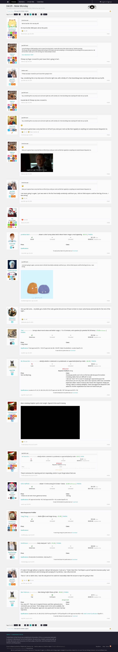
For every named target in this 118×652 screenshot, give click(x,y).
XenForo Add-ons (38, 646)
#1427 (108, 201)
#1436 (108, 504)
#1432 (108, 353)
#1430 (108, 300)
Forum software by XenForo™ (19, 646)
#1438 (108, 562)
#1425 (108, 135)
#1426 (108, 174)
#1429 (108, 253)
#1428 (108, 222)
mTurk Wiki (30, 2)
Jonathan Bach (25, 234)
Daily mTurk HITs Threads (19, 8)
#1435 (108, 475)
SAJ (12, 218)
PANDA (90, 234)
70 (25, 14)
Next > (45, 14)
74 (35, 14)
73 (33, 14)
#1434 (108, 444)
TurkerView (75, 250)
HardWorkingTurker (12, 270)
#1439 (108, 583)
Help (104, 646)
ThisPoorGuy (35, 8)
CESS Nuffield (25, 484)
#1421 (108, 33)
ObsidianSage (12, 552)
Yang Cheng (24, 516)
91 (41, 14)
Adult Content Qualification (90, 613)
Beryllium (98, 646)
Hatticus (12, 54)
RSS (110, 646)
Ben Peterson (25, 592)
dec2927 (12, 339)
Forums (14, 2)
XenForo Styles (48, 646)
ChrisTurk (12, 126)
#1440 (108, 618)
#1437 (108, 535)
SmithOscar (24, 543)
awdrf (12, 493)
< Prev (15, 14)
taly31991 (12, 370)
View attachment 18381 (27, 55)
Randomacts (12, 29)
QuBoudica (12, 318)
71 (27, 14)
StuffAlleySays (12, 521)
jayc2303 (12, 79)
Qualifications (24, 248)
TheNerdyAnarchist (12, 412)
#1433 (108, 395)
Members (22, 2)
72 (30, 14)
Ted (22, 330)
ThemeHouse (29, 648)
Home (8, 2)
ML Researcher (25, 361)
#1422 (108, 61)
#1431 (108, 322)
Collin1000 (12, 243)
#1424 (108, 102)
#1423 (108, 80)
